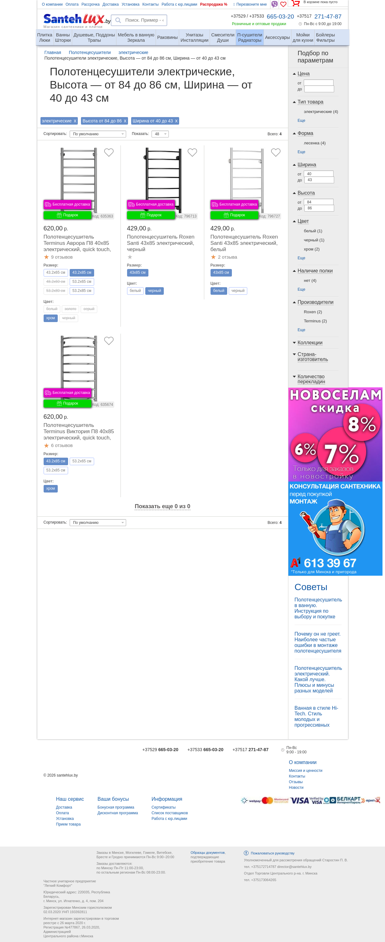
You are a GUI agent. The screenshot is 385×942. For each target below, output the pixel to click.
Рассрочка (91, 4)
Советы (311, 587)
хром (312, 249)
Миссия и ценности (306, 770)
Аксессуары (277, 37)
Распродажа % (213, 4)
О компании (52, 4)
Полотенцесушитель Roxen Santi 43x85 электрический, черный (161, 243)
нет (310, 280)
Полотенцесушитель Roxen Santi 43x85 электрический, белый (244, 243)
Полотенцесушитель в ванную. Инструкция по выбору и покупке (318, 608)
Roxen (313, 312)
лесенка (315, 143)
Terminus (315, 321)
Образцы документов (207, 852)
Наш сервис (70, 799)
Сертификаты (164, 807)
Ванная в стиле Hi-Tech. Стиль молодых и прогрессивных (317, 716)
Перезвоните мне (250, 4)
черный (314, 240)
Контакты (150, 4)
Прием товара (68, 824)
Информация (167, 799)
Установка (131, 4)
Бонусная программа (116, 807)
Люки (44, 35)
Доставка (111, 4)
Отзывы (296, 782)
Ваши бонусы (113, 799)
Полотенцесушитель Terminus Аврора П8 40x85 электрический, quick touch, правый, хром (77, 246)
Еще (301, 120)
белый (313, 231)
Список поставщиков (170, 813)
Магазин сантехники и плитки (73, 26)
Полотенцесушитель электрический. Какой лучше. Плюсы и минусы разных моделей (318, 679)
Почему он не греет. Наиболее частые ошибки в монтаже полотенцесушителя (318, 642)
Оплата (72, 4)
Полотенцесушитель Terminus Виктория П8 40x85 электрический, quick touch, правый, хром (79, 434)
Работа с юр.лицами (179, 4)
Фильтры (325, 35)
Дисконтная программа (118, 813)
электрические (321, 111)
